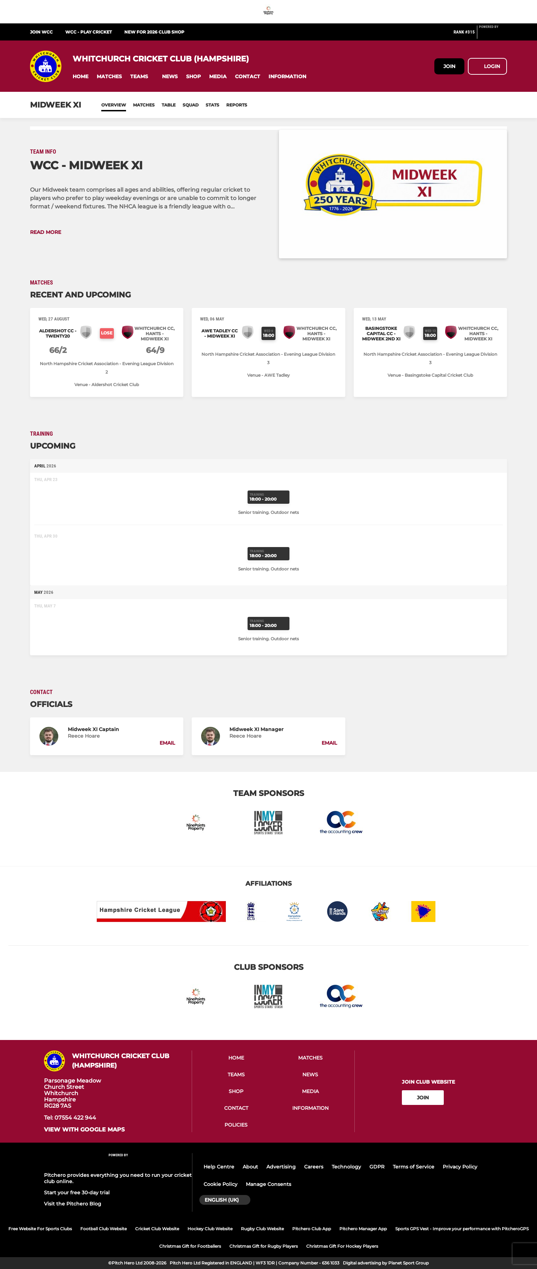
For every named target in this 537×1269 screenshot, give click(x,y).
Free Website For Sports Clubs (40, 1228)
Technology (346, 1167)
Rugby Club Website (262, 1228)
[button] (80, 76)
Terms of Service (413, 1167)
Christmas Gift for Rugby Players (263, 1246)
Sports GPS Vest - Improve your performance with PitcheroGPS (462, 1228)
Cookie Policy (220, 1184)
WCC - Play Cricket (88, 32)
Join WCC (41, 32)
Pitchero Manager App (363, 1228)
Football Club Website (103, 1228)
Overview (113, 105)
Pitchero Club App (311, 1228)
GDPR (376, 1167)
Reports (236, 105)
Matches (144, 105)
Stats (212, 105)
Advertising (281, 1167)
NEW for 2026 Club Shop (154, 32)
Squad (191, 105)
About (250, 1167)
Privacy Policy (460, 1167)
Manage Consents (268, 1184)
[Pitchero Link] (493, 35)
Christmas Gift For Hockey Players (342, 1246)
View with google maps (84, 1129)
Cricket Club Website (157, 1228)
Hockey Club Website (210, 1228)
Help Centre (219, 1167)
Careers (313, 1167)
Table (169, 105)
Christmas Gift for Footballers (190, 1246)
